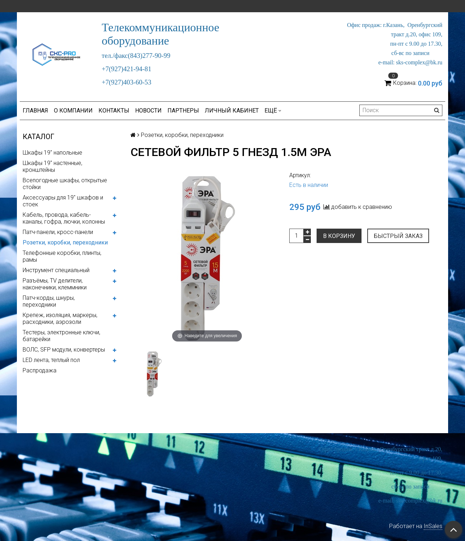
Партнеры (183, 110)
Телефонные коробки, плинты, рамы (62, 256)
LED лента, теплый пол (51, 360)
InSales (433, 526)
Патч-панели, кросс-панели (58, 232)
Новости (148, 110)
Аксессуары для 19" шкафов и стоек (63, 201)
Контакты (113, 110)
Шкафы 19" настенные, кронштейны (52, 166)
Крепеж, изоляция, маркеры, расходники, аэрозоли (60, 318)
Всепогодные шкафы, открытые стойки (65, 184)
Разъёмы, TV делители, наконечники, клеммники (55, 284)
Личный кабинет (232, 110)
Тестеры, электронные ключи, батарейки (61, 336)
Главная (35, 110)
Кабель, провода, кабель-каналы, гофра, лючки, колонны (64, 218)
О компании (73, 110)
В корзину (339, 236)
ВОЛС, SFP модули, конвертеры (64, 349)
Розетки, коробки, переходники (65, 242)
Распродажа (39, 370)
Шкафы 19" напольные (52, 152)
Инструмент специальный (56, 270)
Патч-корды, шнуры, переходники (49, 301)
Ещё (272, 110)
